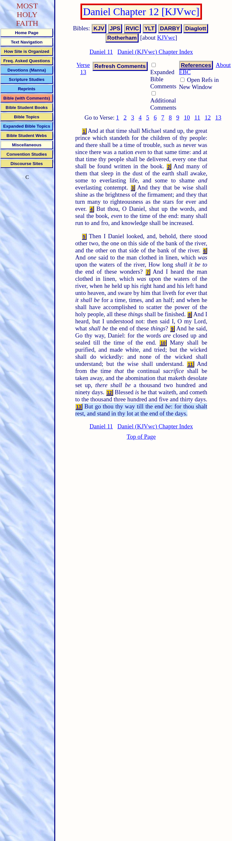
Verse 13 (83, 68)
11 (197, 117)
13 (218, 117)
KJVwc (166, 37)
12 (208, 117)
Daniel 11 (101, 51)
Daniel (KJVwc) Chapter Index (155, 51)
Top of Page (141, 436)
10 (187, 117)
